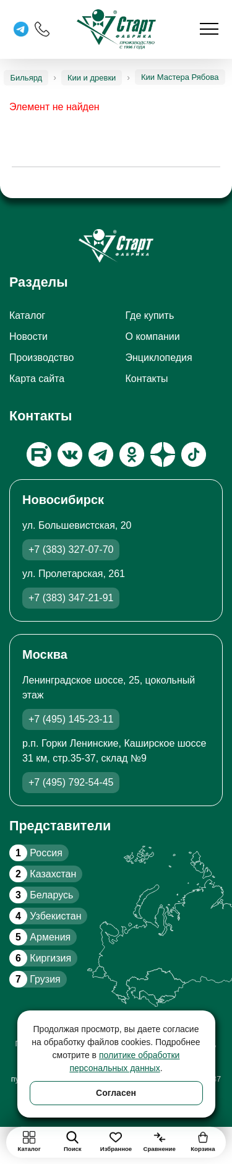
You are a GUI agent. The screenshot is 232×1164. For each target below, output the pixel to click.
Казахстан (42, 874)
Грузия (35, 979)
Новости (28, 336)
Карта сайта (36, 378)
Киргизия (40, 958)
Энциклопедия (159, 357)
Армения (40, 937)
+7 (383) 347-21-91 (70, 598)
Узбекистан (45, 916)
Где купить (150, 315)
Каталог (27, 315)
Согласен (116, 1093)
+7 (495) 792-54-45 (70, 782)
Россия (35, 853)
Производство (41, 357)
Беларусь (41, 895)
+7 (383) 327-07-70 (70, 549)
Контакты (147, 378)
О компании (153, 336)
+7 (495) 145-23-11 (70, 719)
